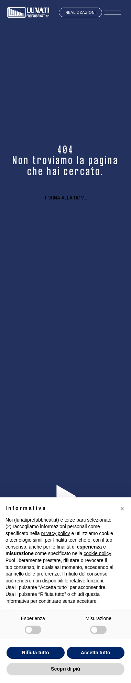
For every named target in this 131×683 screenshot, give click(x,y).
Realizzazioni (80, 12)
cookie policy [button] (97, 553)
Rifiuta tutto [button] (35, 652)
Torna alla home (65, 198)
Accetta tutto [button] (95, 652)
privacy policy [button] (55, 533)
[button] (122, 508)
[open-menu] (113, 12)
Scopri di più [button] (65, 669)
